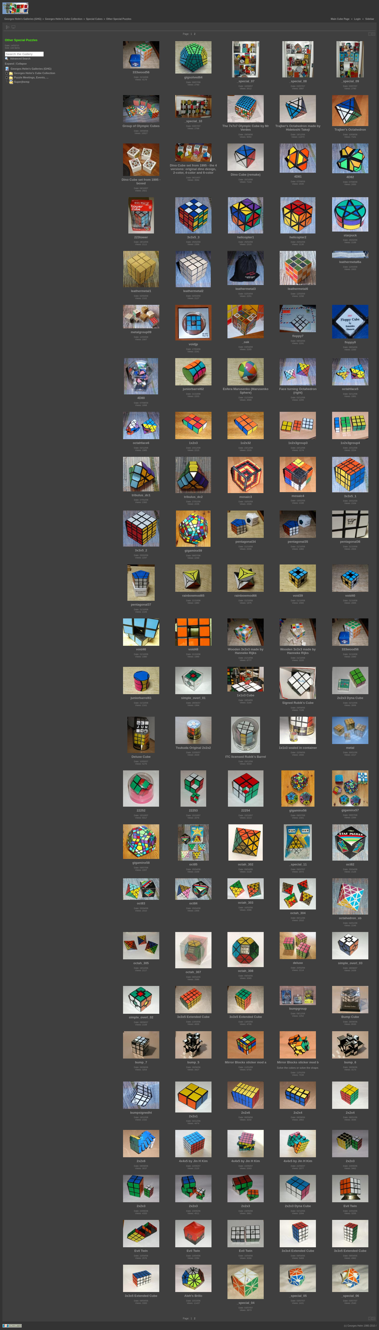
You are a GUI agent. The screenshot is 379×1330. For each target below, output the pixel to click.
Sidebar (369, 19)
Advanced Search (20, 58)
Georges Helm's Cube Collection (63, 19)
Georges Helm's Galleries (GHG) (22, 19)
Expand (9, 63)
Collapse (21, 63)
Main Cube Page (340, 19)
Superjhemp (21, 81)
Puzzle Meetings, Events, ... (31, 77)
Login (357, 19)
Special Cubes (94, 19)
